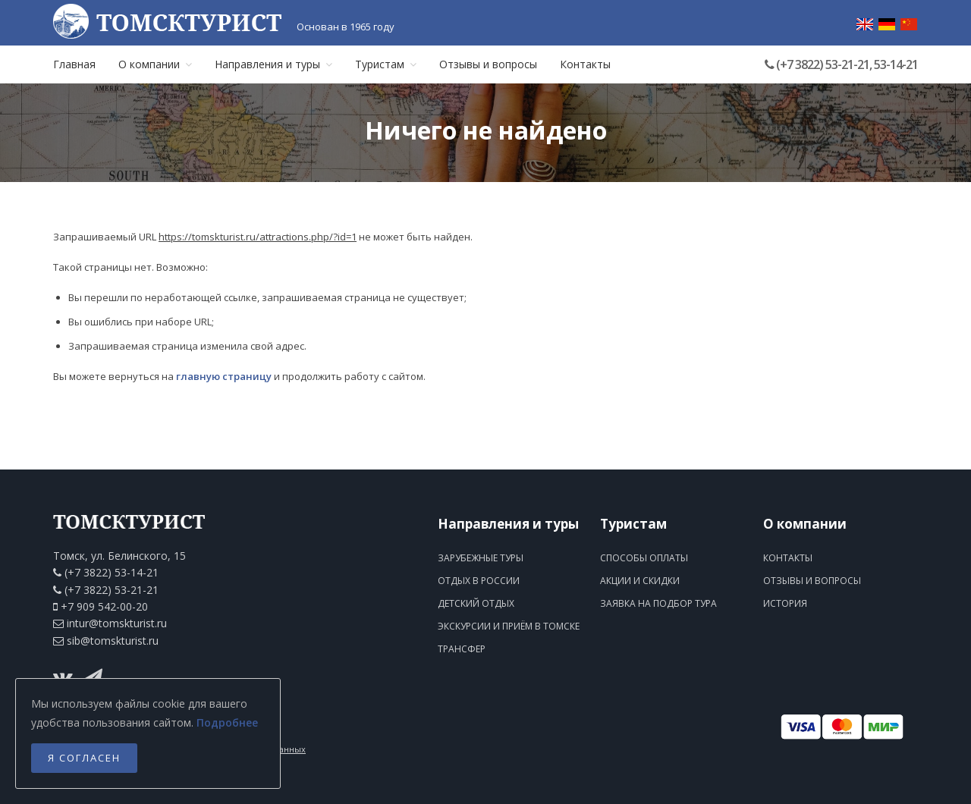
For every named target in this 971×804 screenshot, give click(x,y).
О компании (155, 64)
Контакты (585, 64)
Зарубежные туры (480, 557)
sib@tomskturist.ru (113, 640)
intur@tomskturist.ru (117, 623)
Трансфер (462, 648)
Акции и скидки (640, 580)
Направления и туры (273, 64)
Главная (74, 64)
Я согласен (84, 758)
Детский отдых (476, 603)
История (785, 603)
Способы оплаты (644, 557)
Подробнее (227, 722)
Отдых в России (479, 580)
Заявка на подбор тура (658, 603)
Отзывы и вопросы (488, 64)
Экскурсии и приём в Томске (509, 626)
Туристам (385, 64)
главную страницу (224, 376)
